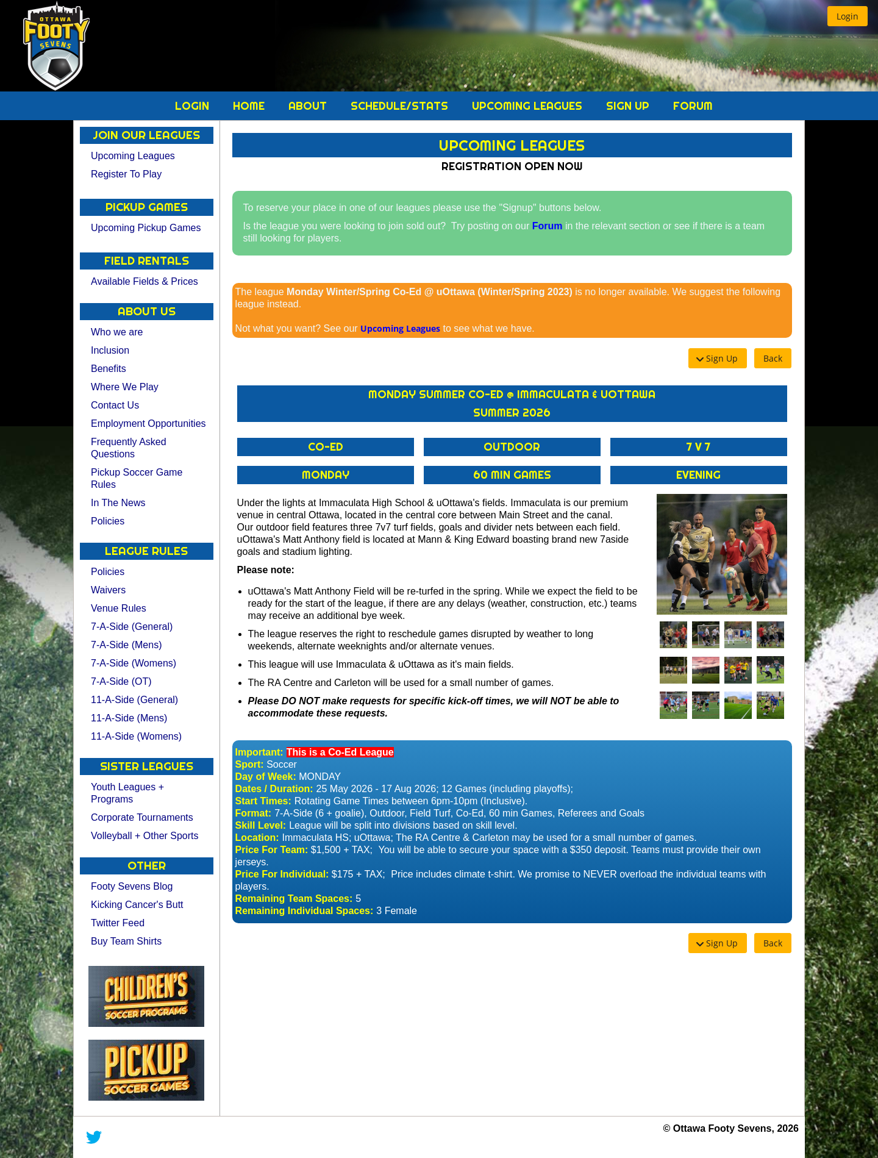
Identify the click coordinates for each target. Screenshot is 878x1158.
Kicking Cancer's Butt (137, 904)
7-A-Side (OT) (121, 681)
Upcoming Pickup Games (146, 228)
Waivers (108, 590)
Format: (253, 813)
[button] (847, 16)
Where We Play (125, 387)
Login (193, 106)
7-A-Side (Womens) (133, 663)
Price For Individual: (282, 874)
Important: (259, 752)
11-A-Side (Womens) (136, 736)
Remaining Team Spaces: (294, 898)
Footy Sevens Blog (132, 886)
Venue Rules (118, 608)
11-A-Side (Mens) (129, 718)
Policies (107, 521)
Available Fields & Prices (144, 281)
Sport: (249, 764)
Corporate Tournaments (142, 817)
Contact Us (115, 405)
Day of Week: (265, 776)
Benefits (108, 368)
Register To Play (126, 174)
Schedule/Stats (401, 106)
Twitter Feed (118, 923)
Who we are (117, 332)
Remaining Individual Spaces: (304, 911)
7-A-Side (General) (132, 626)
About (309, 106)
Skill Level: (261, 825)
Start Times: (263, 801)
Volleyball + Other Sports (145, 836)
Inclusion (110, 350)
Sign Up (629, 106)
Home (250, 106)
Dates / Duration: (274, 789)
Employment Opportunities (148, 423)
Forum (693, 106)
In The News (118, 503)
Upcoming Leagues (528, 106)
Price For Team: (272, 850)
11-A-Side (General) (134, 700)
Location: (257, 837)
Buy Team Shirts (126, 941)
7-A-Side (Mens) (126, 645)
